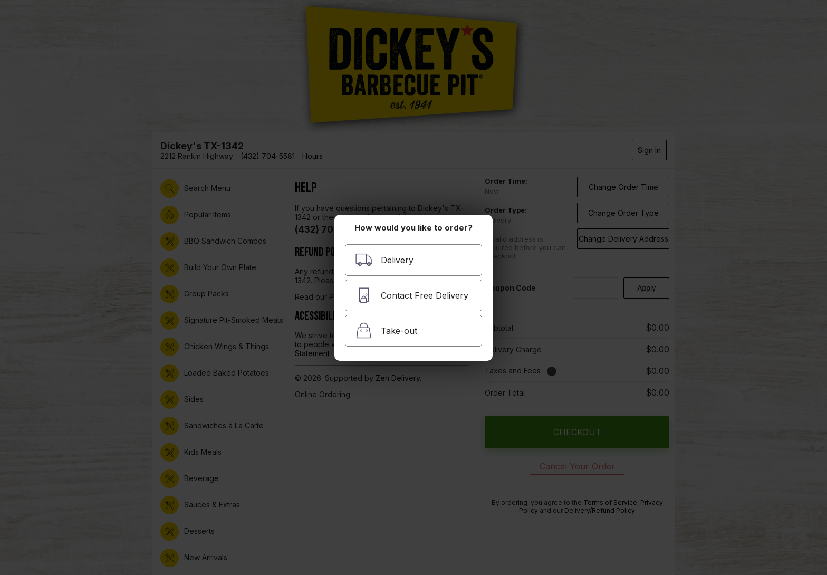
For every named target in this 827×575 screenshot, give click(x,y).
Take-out (386, 330)
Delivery (384, 260)
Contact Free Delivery (411, 295)
